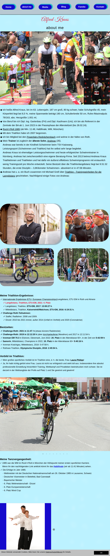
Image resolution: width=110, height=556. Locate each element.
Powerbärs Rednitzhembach (41, 137)
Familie (81, 7)
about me (26, 7)
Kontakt (100, 7)
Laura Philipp (77, 360)
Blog (63, 7)
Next (54, 529)
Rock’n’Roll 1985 (11, 129)
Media (45, 7)
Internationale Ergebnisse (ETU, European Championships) (30, 299)
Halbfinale (58, 466)
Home (8, 7)
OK (101, 553)
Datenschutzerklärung (54, 552)
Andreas (51, 141)
